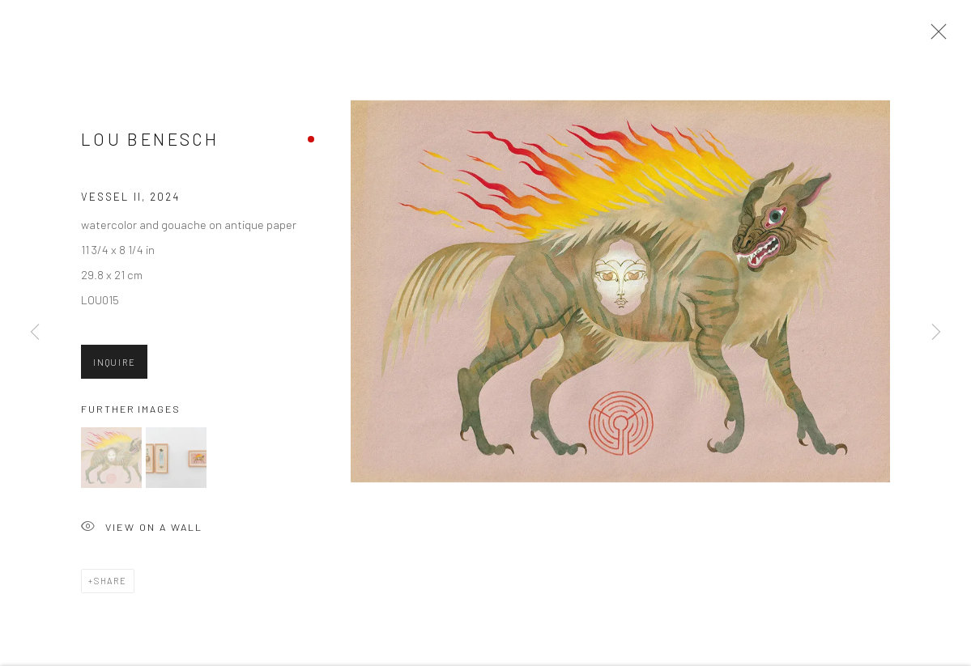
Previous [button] (35, 333)
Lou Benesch (150, 143)
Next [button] (936, 333)
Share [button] (110, 584)
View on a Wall (141, 531)
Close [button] (934, 36)
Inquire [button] (114, 366)
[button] (111, 461)
